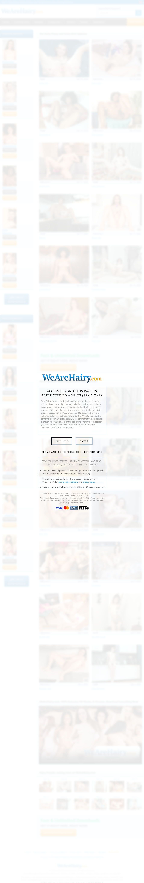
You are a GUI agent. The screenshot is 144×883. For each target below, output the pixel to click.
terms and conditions (68, 482)
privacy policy (89, 482)
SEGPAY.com (77, 500)
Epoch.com (55, 498)
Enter (84, 441)
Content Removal (77, 502)
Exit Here (62, 441)
